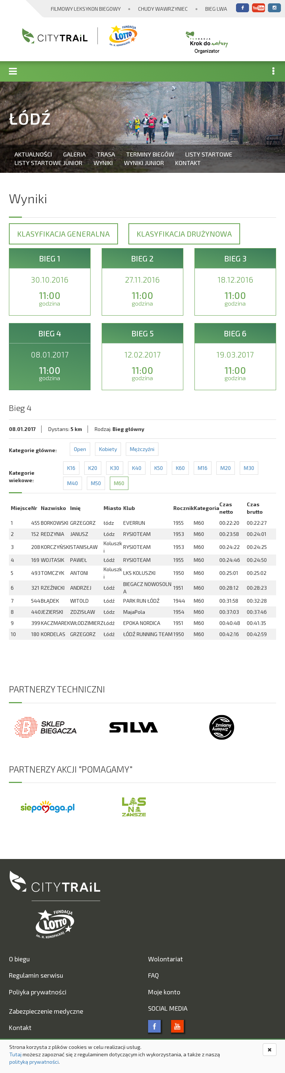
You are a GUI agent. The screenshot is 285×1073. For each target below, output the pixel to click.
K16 (71, 468)
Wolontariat (165, 958)
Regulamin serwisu (36, 975)
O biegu (19, 958)
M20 (225, 468)
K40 (136, 468)
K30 (114, 468)
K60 (180, 468)
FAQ (153, 975)
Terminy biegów (150, 154)
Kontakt (188, 162)
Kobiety (108, 449)
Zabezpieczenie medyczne (46, 1011)
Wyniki (103, 162)
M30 (249, 468)
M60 (119, 483)
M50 (96, 483)
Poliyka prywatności (37, 991)
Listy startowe (208, 154)
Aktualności (33, 154)
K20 (92, 468)
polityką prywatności (34, 1062)
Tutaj (15, 1054)
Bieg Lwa (216, 9)
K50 (158, 468)
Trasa (106, 154)
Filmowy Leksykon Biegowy (86, 9)
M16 (202, 468)
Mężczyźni (142, 449)
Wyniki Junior (144, 162)
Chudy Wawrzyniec (163, 9)
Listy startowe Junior (48, 162)
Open (80, 449)
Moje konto (164, 991)
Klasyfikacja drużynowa (184, 233)
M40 (72, 483)
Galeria (74, 154)
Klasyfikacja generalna (63, 233)
